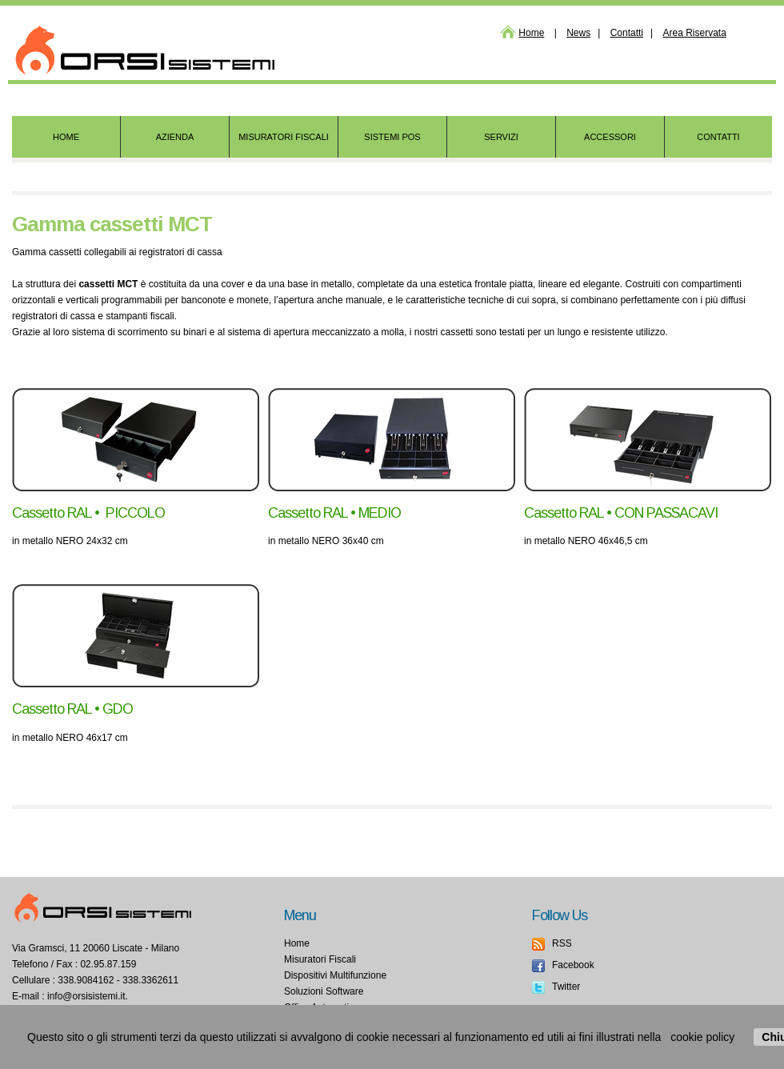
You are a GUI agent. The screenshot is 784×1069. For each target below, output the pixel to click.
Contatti (626, 32)
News (578, 32)
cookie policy (702, 1037)
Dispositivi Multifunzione (335, 975)
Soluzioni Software (323, 991)
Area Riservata (694, 32)
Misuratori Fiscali (320, 959)
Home (531, 32)
